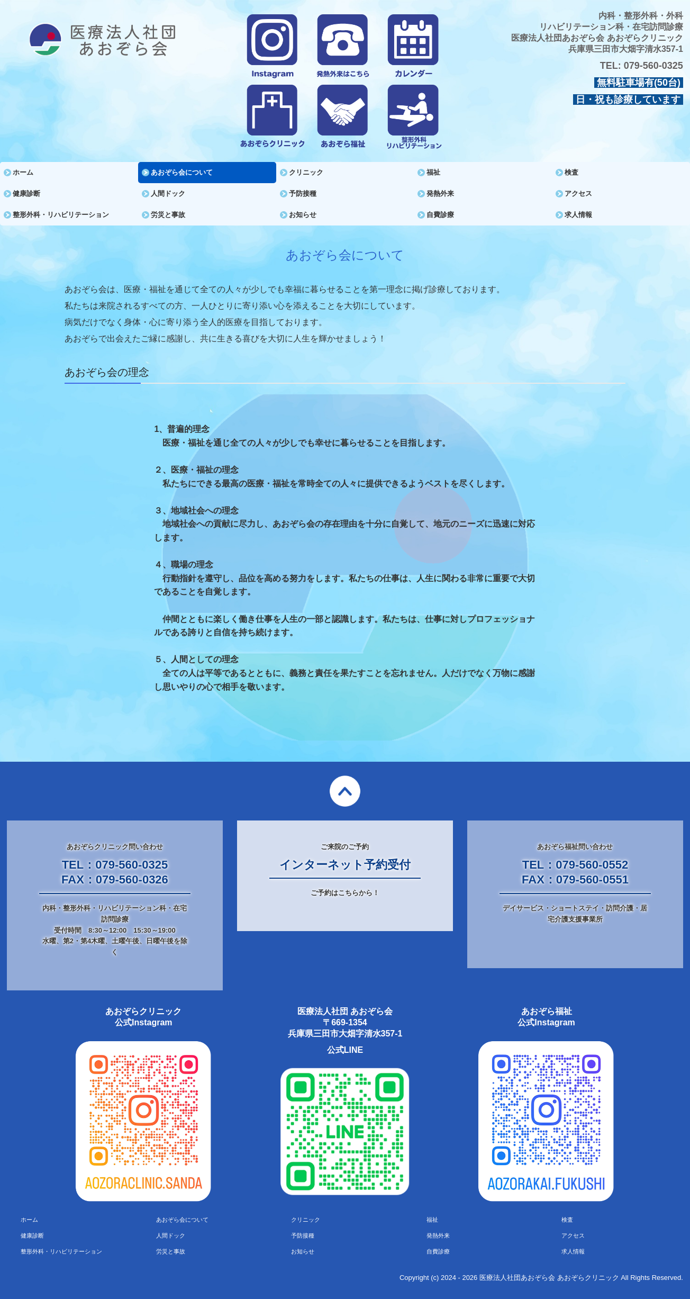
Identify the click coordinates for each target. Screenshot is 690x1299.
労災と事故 (168, 215)
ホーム (23, 172)
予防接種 (302, 193)
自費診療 (440, 215)
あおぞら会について (182, 172)
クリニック (306, 172)
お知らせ (302, 215)
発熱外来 (440, 193)
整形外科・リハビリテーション (61, 215)
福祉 (433, 172)
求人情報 (578, 215)
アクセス (578, 193)
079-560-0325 (653, 65)
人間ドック (168, 193)
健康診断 (26, 193)
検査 (571, 172)
